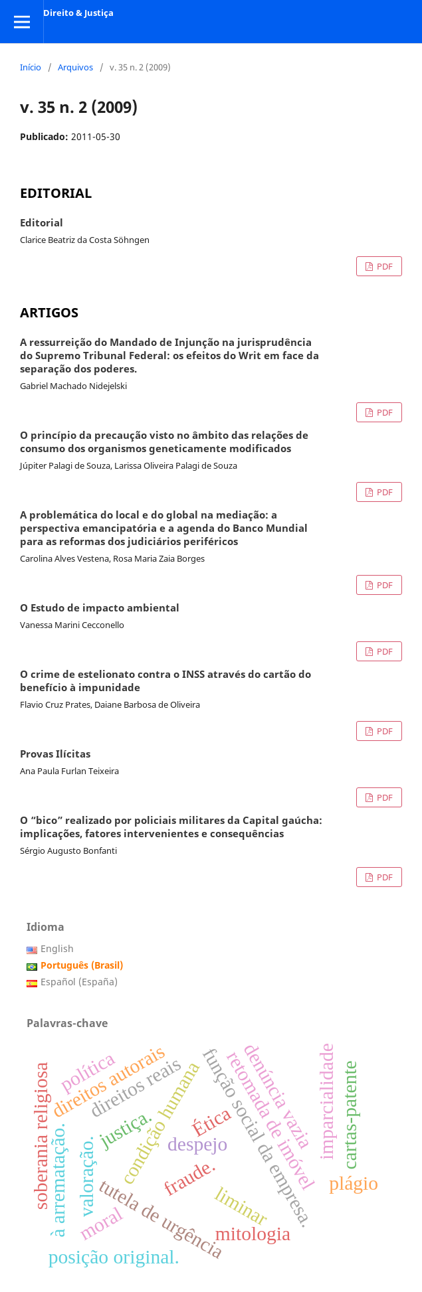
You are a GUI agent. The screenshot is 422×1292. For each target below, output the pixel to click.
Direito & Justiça (78, 13)
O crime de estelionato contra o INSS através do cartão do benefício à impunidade (165, 681)
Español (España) (79, 981)
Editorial (41, 223)
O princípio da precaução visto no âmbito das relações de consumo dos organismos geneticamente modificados (164, 442)
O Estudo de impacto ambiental (99, 608)
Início (30, 67)
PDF (384, 266)
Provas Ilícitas (55, 754)
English (57, 948)
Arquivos (75, 67)
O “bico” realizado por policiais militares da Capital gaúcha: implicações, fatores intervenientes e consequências (171, 827)
